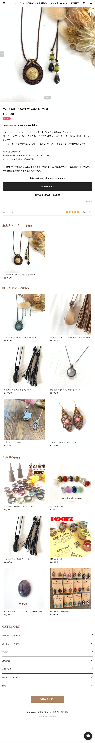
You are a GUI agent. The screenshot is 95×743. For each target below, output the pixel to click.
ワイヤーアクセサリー (11, 677)
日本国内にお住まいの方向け (47, 195)
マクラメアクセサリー (11, 635)
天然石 (5, 652)
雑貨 (4, 686)
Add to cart (47, 186)
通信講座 (6, 661)
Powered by (47, 716)
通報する (88, 202)
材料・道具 (6, 669)
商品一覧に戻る (48, 699)
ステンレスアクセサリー (12, 644)
